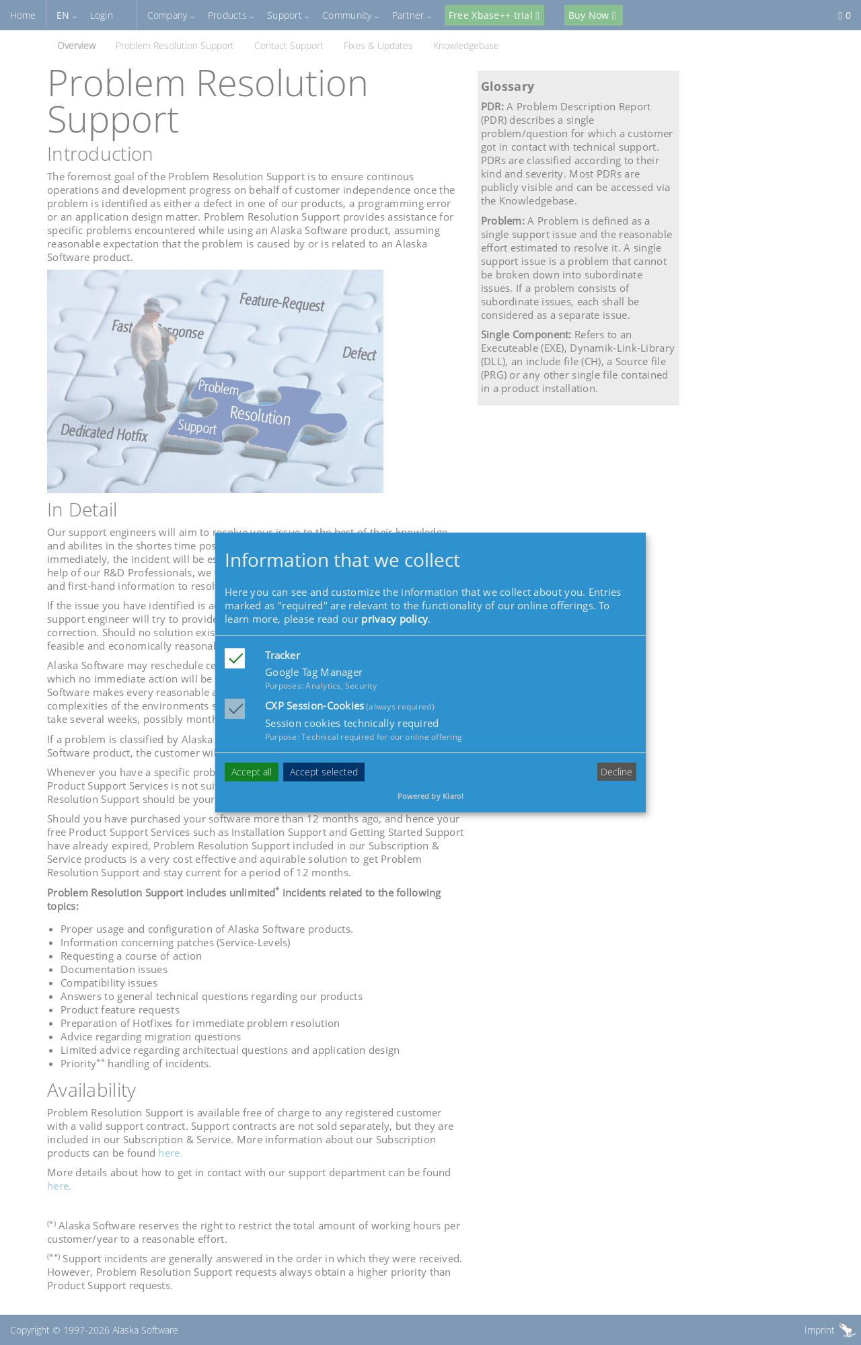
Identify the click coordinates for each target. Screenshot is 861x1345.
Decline (616, 771)
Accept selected (324, 771)
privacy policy (394, 618)
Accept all (251, 771)
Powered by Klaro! (431, 796)
